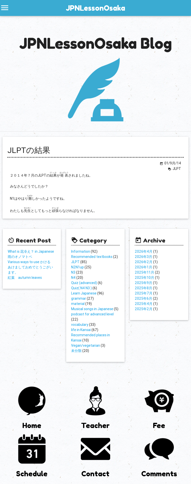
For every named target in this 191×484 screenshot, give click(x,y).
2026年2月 (143, 262)
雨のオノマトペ (20, 256)
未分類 (76, 350)
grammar (78, 298)
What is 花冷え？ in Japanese (31, 251)
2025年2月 (143, 309)
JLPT (75, 262)
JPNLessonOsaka (95, 7)
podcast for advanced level (92, 314)
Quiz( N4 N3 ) (81, 288)
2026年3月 (143, 256)
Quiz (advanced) (84, 283)
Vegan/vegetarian (85, 345)
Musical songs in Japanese (92, 309)
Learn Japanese (83, 293)
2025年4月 (143, 303)
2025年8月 (143, 288)
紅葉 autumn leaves (25, 277)
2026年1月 (143, 267)
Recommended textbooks (91, 256)
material (78, 303)
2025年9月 (143, 283)
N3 (73, 272)
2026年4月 (143, 251)
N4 (73, 277)
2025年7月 (143, 293)
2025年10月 (144, 277)
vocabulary (79, 324)
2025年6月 (143, 298)
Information (80, 251)
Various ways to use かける (29, 262)
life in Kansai (81, 330)
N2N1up (77, 267)
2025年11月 (144, 272)
